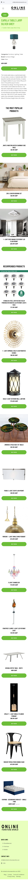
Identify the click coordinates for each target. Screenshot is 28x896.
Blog (5, 874)
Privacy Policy (11, 876)
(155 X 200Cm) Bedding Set (14, 193)
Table (21, 54)
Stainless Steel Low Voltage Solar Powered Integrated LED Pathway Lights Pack (14, 303)
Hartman (6, 846)
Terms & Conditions (18, 874)
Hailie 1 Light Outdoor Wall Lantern (14, 399)
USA (4, 2)
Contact (10, 874)
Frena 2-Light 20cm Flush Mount (14, 491)
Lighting (16, 54)
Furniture (11, 54)
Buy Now (14, 68)
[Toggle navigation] (3, 8)
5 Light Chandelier (14, 582)
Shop (4, 15)
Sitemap (18, 876)
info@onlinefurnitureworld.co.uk (19, 2)
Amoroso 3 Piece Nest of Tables (14, 445)
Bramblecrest (7, 843)
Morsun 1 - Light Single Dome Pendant (14, 536)
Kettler (6, 849)
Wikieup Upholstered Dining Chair (14, 762)
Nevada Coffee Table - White (14, 668)
